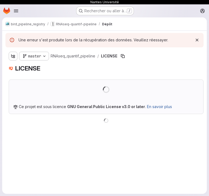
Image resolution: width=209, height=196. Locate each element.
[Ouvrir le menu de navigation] (16, 11)
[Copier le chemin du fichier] (122, 56)
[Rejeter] (197, 40)
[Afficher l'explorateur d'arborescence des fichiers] (13, 56)
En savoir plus (159, 106)
